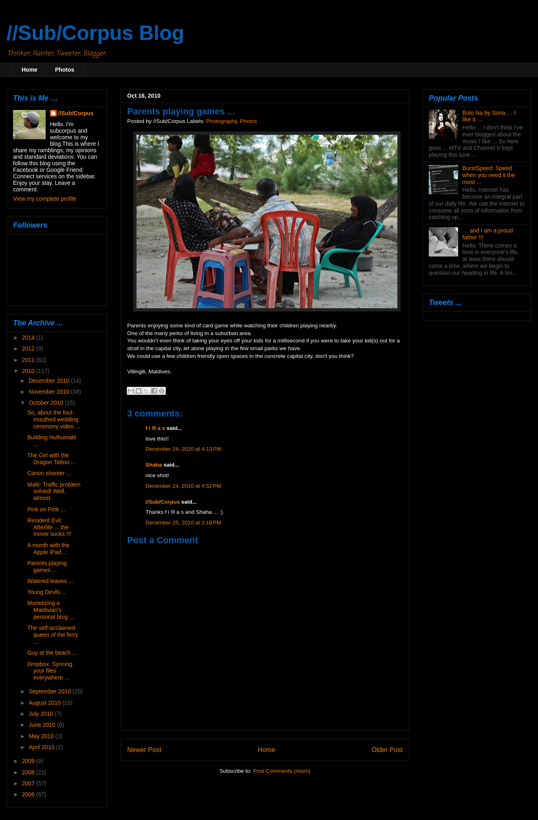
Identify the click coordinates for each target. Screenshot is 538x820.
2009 (29, 761)
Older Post (387, 749)
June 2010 (43, 724)
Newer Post (144, 749)
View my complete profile (44, 198)
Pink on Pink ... (46, 509)
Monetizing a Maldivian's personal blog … (51, 610)
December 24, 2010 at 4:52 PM (183, 486)
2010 (29, 371)
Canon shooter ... (49, 473)
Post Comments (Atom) (281, 771)
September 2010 (50, 691)
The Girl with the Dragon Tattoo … (52, 458)
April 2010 (42, 747)
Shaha (154, 465)
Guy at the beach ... (52, 652)
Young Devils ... (47, 592)
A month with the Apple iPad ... (48, 548)
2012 (29, 348)
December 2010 (50, 380)
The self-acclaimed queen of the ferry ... (52, 635)
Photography (221, 121)
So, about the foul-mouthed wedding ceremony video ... (53, 419)
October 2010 (47, 402)
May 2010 (42, 736)
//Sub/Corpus (163, 502)
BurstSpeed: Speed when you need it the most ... (489, 175)
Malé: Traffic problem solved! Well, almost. (53, 491)
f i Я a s (155, 428)
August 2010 (45, 702)
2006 (29, 794)
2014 (29, 337)
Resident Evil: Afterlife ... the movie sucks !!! (49, 527)
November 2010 (50, 391)
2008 (29, 772)
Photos (64, 69)
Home (29, 69)
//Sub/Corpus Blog (95, 33)
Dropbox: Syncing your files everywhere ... (50, 671)
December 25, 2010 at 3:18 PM (183, 523)
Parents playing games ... (47, 566)
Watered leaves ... (50, 581)
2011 (29, 360)
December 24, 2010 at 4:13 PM (183, 449)
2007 (29, 783)
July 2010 (42, 713)
